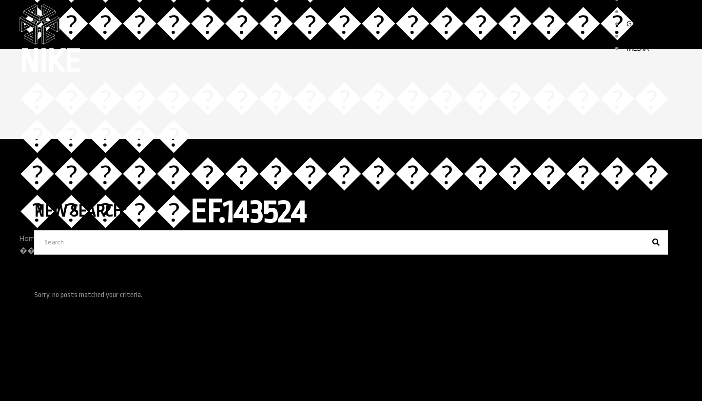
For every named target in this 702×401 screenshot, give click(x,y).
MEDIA (637, 48)
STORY (637, 36)
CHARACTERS (648, 12)
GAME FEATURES (654, 24)
